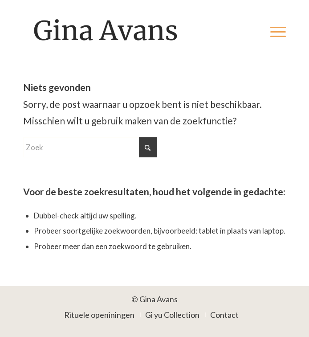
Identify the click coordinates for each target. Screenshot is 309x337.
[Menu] (273, 31)
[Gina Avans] (128, 31)
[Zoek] (90, 147)
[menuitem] (273, 31)
